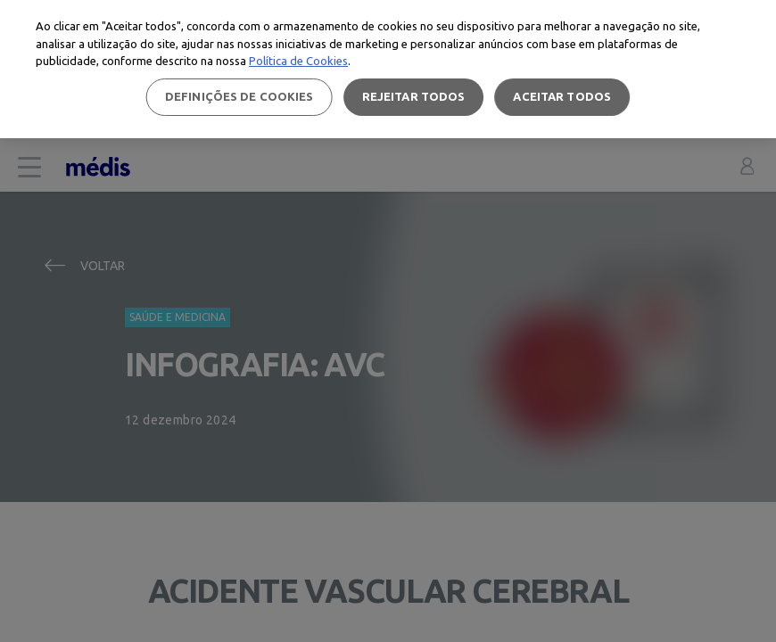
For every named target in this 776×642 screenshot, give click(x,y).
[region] (388, 69)
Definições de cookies (239, 96)
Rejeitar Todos (414, 96)
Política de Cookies (298, 60)
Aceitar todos (562, 96)
